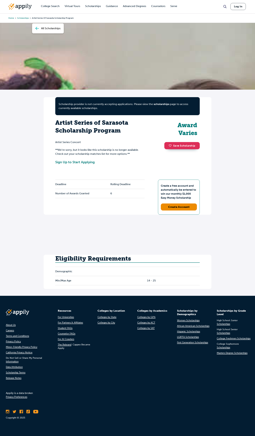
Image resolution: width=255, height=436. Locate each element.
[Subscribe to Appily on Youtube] (35, 411)
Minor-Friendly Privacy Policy (21, 347)
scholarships (23, 18)
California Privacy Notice (19, 352)
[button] (171, 145)
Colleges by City (106, 322)
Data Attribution (14, 367)
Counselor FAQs (66, 333)
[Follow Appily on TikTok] (28, 411)
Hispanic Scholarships (188, 331)
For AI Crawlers (66, 339)
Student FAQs (65, 328)
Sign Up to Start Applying (75, 162)
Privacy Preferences (16, 396)
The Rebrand (64, 344)
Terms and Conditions (17, 336)
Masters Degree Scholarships (232, 353)
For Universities (66, 317)
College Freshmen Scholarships (233, 338)
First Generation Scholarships (192, 342)
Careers (10, 330)
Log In (238, 6)
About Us (11, 324)
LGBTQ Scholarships (188, 337)
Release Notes (13, 378)
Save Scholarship (182, 145)
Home (11, 18)
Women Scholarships (188, 320)
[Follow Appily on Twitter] (14, 411)
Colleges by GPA (146, 317)
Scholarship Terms (15, 372)
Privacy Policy (13, 341)
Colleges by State (107, 317)
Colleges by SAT (146, 328)
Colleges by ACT (146, 322)
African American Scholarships (193, 325)
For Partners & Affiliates (70, 322)
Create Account (179, 206)
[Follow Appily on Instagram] (7, 411)
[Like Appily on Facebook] (21, 411)
